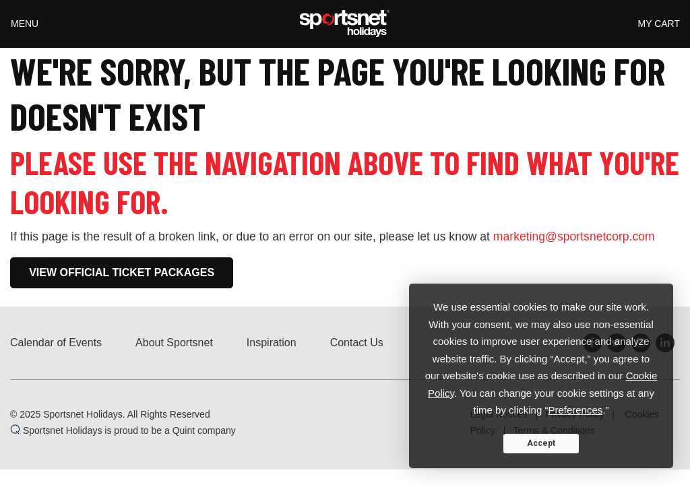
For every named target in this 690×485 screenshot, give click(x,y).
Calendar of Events (56, 342)
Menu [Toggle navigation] (24, 23)
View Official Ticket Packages (121, 272)
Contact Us (356, 342)
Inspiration (271, 342)
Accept (541, 443)
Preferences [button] (575, 410)
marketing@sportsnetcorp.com (574, 236)
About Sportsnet (174, 342)
